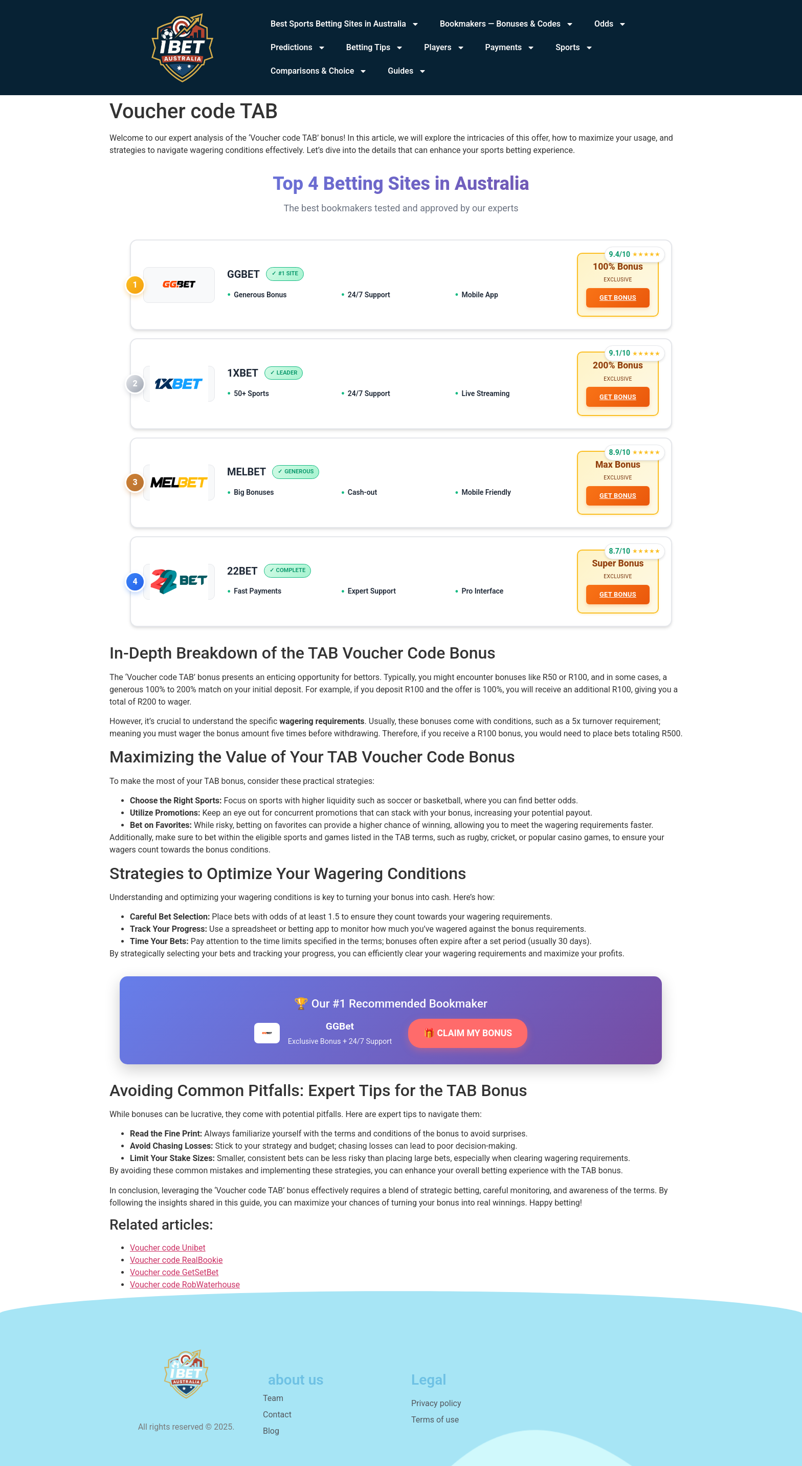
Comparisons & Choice (319, 71)
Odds (610, 24)
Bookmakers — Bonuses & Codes (507, 24)
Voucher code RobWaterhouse (185, 1284)
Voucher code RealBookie (176, 1260)
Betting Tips (375, 47)
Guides (407, 71)
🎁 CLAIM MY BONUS (468, 1033)
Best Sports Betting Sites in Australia (345, 24)
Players (444, 47)
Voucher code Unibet (168, 1248)
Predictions (298, 47)
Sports (574, 47)
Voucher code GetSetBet (174, 1272)
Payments (510, 47)
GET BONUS (617, 297)
